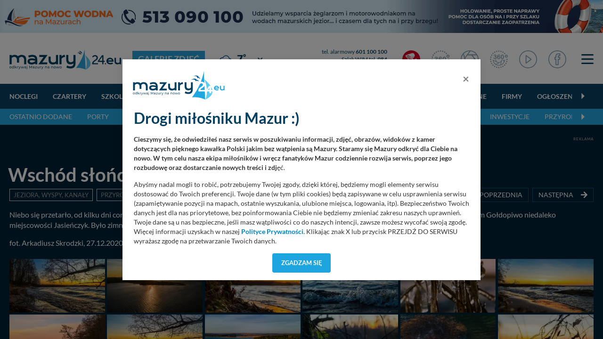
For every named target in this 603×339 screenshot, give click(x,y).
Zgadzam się (301, 262)
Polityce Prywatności (272, 231)
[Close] (466, 78)
